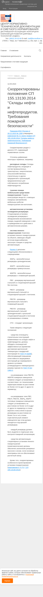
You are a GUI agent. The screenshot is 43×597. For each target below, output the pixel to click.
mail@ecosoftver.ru (35, 38)
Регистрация (13, 8)
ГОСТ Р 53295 (25, 354)
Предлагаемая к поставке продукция (14, 62)
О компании (13, 50)
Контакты (27, 56)
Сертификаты (6, 67)
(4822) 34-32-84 (15, 38)
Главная (4, 50)
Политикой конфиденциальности (18, 574)
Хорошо (7, 579)
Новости (17, 76)
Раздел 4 (13, 249)
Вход (4, 8)
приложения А (13, 467)
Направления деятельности (11, 56)
